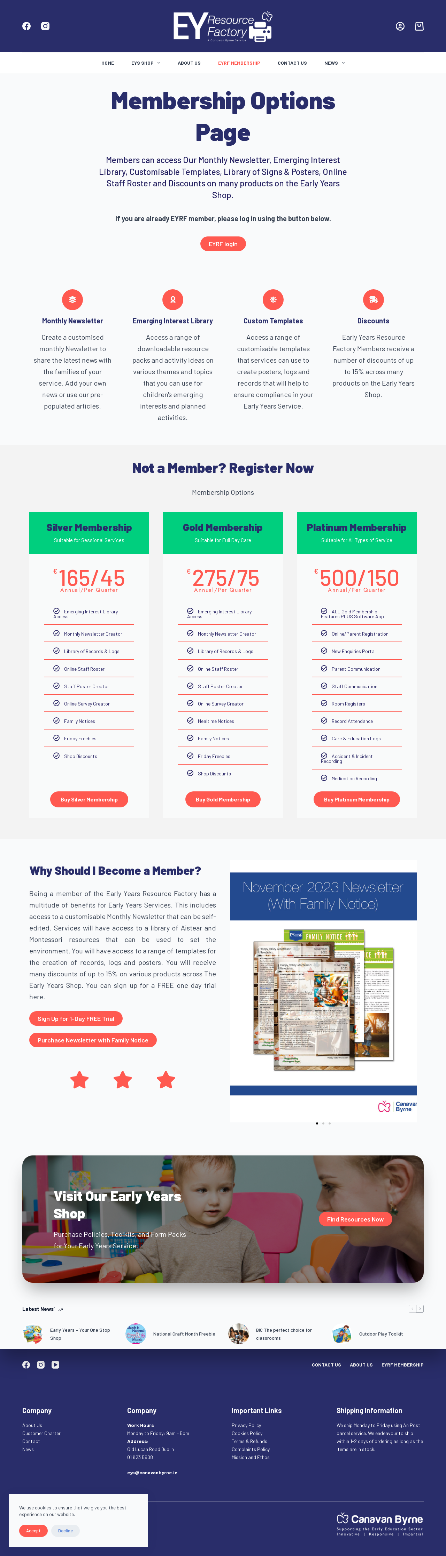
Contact (31, 1441)
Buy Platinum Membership (357, 799)
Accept (33, 1530)
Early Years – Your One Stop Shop (80, 1334)
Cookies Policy (247, 1433)
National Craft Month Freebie (184, 1334)
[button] (317, 1123)
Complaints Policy (251, 1449)
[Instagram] (45, 26)
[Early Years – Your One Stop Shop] (32, 1333)
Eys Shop (147, 63)
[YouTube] (55, 1365)
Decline (65, 1530)
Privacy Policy (246, 1425)
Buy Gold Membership (223, 799)
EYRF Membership (239, 63)
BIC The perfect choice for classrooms (284, 1334)
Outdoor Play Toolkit (381, 1334)
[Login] (400, 26)
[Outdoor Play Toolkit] (341, 1333)
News (335, 63)
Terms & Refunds (249, 1441)
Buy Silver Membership (89, 799)
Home (107, 63)
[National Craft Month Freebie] (135, 1333)
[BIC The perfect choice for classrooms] (238, 1333)
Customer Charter (41, 1433)
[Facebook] (26, 26)
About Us (189, 63)
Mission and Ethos (251, 1457)
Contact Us (292, 63)
